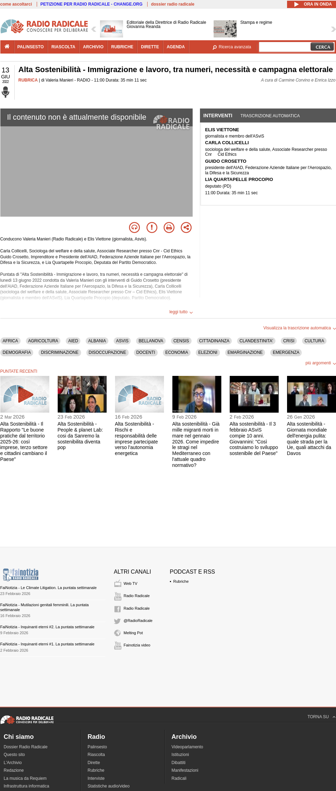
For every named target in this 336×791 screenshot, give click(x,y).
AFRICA (10, 340)
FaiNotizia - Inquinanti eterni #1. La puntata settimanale (47, 644)
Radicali (179, 778)
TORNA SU (318, 716)
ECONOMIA (176, 352)
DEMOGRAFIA (17, 352)
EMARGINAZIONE (245, 352)
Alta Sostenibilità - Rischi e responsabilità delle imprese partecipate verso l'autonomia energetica (136, 438)
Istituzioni (180, 754)
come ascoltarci (16, 4)
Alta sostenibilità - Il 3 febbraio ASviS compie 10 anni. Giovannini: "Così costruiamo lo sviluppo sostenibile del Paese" (254, 438)
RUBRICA (28, 80)
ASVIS (122, 340)
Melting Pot (133, 633)
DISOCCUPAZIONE (107, 352)
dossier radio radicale (172, 4)
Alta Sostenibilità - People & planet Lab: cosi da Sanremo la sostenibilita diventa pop (80, 435)
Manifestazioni (185, 770)
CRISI (288, 340)
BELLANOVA (150, 340)
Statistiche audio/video (109, 786)
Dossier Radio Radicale (26, 746)
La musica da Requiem (25, 778)
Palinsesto (97, 746)
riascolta (63, 46)
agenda (176, 46)
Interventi (218, 115)
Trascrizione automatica (270, 115)
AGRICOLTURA (43, 340)
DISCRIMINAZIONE (59, 352)
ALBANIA (97, 340)
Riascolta (96, 754)
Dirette (94, 762)
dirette (150, 46)
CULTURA (314, 340)
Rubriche (181, 581)
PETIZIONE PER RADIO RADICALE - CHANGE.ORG (92, 4)
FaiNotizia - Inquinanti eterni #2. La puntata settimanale (47, 627)
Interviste (96, 778)
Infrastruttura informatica (26, 786)
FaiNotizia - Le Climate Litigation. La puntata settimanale (48, 588)
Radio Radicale (137, 596)
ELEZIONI (207, 352)
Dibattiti (179, 762)
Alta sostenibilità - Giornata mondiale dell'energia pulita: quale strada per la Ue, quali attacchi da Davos (309, 438)
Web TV (130, 583)
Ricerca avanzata (235, 46)
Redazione (14, 770)
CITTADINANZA (214, 340)
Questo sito (14, 754)
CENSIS (181, 340)
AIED (73, 340)
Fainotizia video (137, 645)
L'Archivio (13, 762)
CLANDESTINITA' (256, 340)
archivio (93, 46)
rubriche (122, 46)
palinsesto (30, 46)
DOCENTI (145, 352)
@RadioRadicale (138, 620)
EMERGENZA (286, 352)
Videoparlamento (187, 746)
